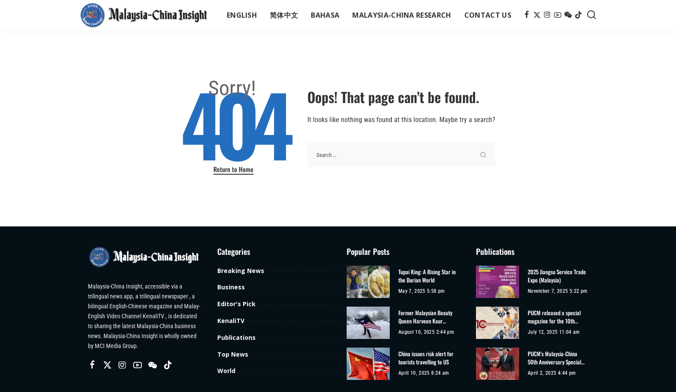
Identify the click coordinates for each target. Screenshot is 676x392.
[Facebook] (526, 15)
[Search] (591, 15)
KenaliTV (230, 321)
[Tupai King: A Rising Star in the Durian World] (368, 282)
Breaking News (240, 271)
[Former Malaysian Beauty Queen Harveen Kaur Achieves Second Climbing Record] (368, 323)
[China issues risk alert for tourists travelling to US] (368, 364)
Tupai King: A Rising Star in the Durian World (427, 276)
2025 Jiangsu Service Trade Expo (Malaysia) (557, 276)
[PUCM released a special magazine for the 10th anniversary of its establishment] (497, 323)
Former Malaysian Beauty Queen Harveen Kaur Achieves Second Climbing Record (426, 317)
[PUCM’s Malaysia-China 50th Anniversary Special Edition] (497, 364)
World (226, 371)
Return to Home (233, 169)
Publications (236, 337)
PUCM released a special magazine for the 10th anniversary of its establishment (554, 317)
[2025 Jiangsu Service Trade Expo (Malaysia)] (497, 282)
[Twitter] (537, 15)
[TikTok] (578, 15)
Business (231, 287)
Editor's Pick (236, 304)
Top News (232, 354)
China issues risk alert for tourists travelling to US (426, 358)
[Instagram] (547, 15)
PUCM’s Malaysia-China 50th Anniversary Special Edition (554, 358)
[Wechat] (568, 15)
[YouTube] (557, 15)
